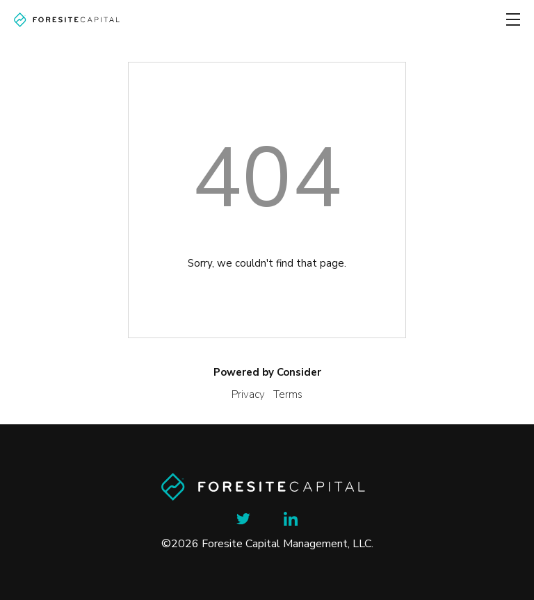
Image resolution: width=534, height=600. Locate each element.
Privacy (248, 394)
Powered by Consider (267, 372)
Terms (287, 394)
